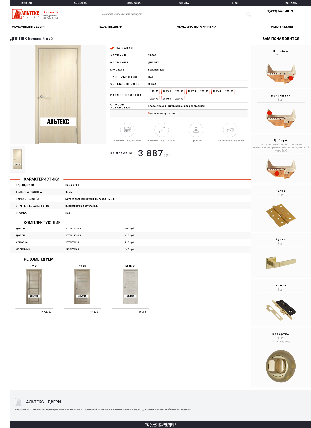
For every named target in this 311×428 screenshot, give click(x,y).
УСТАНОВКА (134, 3)
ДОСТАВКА (80, 3)
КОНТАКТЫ (291, 3)
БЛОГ (235, 3)
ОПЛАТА (184, 3)
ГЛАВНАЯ (26, 3)
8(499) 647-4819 (280, 11)
